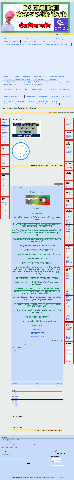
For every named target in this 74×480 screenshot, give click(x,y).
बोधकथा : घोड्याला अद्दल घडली (68, 279)
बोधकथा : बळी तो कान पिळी (68, 294)
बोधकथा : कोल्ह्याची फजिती (69, 287)
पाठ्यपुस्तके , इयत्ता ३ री (68, 220)
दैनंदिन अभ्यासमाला (8, 101)
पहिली (67, 177)
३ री (2, 183)
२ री (2, 181)
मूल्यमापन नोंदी (26, 41)
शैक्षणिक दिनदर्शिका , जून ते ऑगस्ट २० (69, 252)
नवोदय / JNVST (3, 130)
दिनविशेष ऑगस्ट (14, 408)
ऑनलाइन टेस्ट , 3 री (5, 446)
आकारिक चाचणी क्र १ (37, 89)
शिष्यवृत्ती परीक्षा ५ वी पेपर (40, 76)
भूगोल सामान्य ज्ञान (37, 333)
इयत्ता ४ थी (4, 210)
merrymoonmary (49, 477)
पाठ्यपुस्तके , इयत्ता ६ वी (68, 229)
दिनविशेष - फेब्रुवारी (15, 396)
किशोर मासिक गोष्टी (42, 104)
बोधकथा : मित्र (68, 273)
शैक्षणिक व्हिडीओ (8, 89)
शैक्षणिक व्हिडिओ (4, 202)
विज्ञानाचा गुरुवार (55, 96)
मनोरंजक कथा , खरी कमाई (68, 319)
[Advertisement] (12, 60)
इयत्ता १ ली (4, 204)
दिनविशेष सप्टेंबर (14, 406)
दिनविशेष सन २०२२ (40, 79)
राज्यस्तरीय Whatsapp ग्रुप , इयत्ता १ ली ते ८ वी (57, 44)
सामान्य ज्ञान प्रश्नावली (4, 163)
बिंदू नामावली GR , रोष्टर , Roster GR (18, 422)
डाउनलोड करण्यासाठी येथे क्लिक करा (22, 108)
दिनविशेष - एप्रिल (14, 392)
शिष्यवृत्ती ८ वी (4, 124)
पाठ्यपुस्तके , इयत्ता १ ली (68, 213)
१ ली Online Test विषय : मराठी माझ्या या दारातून (69, 329)
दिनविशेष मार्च (37, 326)
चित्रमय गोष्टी (68, 186)
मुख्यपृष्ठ (37, 383)
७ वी (2, 192)
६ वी (2, 190)
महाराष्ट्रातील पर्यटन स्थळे (34, 44)
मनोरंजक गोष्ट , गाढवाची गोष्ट (68, 310)
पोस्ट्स (53, 459)
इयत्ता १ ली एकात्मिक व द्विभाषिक (62, 82)
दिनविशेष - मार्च (14, 394)
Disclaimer (37, 39)
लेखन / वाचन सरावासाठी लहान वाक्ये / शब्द (69, 136)
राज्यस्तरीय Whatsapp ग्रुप (59, 39)
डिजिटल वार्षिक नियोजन (22, 89)
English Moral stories (10, 104)
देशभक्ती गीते (54, 104)
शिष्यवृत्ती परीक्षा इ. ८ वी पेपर (57, 76)
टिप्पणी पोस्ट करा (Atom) (40, 386)
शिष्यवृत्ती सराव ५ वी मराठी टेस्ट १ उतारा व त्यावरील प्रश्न (10, 439)
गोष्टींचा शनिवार (43, 96)
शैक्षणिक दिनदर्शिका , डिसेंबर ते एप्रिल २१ (69, 262)
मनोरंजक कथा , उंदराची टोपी (68, 306)
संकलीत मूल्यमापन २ (68, 158)
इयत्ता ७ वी (3, 217)
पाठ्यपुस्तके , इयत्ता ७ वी (68, 232)
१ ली (3, 179)
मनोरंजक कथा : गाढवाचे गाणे (68, 300)
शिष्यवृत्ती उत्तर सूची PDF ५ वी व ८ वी (33, 84)
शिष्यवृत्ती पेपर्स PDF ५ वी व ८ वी (12, 84)
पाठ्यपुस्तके (54, 101)
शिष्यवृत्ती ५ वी (7, 76)
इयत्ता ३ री (3, 208)
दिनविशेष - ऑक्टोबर (15, 404)
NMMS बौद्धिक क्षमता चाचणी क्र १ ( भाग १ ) (9, 442)
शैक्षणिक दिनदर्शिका (43, 101)
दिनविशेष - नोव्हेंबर (14, 402)
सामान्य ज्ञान (7, 79)
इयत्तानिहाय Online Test (10, 96)
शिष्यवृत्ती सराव (26, 76)
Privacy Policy (8, 39)
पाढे (22, 96)
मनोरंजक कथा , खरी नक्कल (68, 316)
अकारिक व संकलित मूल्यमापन (11, 41)
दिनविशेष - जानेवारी (15, 398)
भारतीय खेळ (36, 41)
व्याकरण (17, 76)
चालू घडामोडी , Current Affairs (23, 79)
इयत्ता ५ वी (3, 213)
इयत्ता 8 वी (3, 194)
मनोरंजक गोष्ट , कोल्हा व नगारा (68, 313)
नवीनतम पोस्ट (14, 383)
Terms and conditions (23, 39)
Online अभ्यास (21, 101)
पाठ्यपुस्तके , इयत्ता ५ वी (68, 226)
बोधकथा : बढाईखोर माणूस (68, 276)
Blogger (57, 477)
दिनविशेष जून (14, 411)
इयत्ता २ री (3, 206)
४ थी (3, 185)
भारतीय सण (47, 82)
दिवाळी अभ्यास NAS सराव (68, 205)
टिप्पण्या (53, 461)
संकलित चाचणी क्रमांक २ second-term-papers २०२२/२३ (69, 125)
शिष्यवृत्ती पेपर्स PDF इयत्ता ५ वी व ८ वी (5, 133)
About (46, 39)
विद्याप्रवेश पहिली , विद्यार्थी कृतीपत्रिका (31, 82)
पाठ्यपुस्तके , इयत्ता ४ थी (68, 223)
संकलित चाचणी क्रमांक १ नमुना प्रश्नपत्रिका (58, 89)
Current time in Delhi (25, 161)
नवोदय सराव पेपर (30, 96)
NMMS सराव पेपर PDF (4, 142)
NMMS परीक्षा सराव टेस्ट (10, 92)
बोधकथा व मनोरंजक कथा (27, 104)
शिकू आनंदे (66, 96)
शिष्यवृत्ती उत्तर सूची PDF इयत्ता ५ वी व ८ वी (4, 138)
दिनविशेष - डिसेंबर (14, 400)
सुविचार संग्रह (52, 79)
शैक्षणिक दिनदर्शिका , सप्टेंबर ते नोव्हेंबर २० (69, 257)
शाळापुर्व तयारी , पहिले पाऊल (50, 41)
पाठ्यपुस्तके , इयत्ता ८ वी (68, 235)
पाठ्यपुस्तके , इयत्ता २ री (68, 217)
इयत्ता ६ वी (3, 215)
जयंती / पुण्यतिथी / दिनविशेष (11, 82)
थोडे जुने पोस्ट (59, 383)
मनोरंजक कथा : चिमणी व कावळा (68, 303)
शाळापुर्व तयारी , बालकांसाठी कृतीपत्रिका (14, 44)
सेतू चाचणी (31, 101)
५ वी (2, 187)
